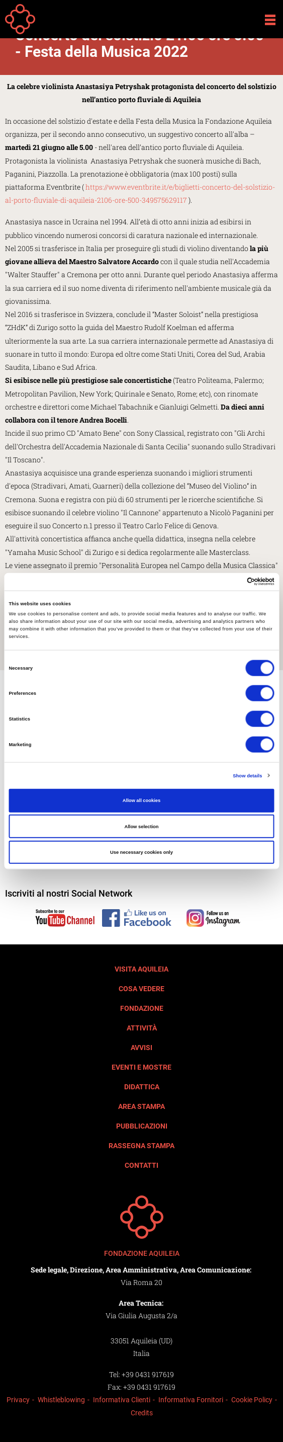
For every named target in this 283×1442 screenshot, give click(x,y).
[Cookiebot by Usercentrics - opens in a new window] (230, 582)
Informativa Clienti (121, 1400)
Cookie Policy (251, 1400)
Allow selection (141, 826)
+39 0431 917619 (148, 1374)
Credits (142, 1413)
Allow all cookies (141, 800)
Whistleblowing (61, 1400)
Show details (247, 775)
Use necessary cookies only (141, 852)
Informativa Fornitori (190, 1400)
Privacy (18, 1400)
